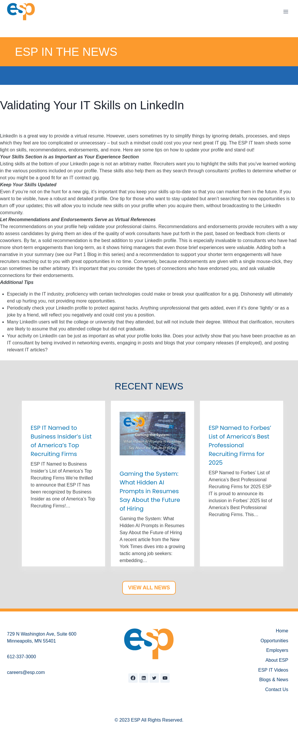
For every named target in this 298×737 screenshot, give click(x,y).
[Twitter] (154, 678)
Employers (277, 650)
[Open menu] (285, 11)
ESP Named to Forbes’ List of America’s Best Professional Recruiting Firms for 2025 (240, 445)
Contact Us (276, 689)
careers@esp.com (26, 672)
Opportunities (274, 640)
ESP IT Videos (273, 670)
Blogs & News (273, 679)
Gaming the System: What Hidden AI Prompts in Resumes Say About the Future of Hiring (150, 491)
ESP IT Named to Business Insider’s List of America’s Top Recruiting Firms (61, 441)
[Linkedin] (143, 678)
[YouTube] (165, 678)
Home (282, 630)
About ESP (276, 660)
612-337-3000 (21, 656)
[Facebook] (133, 678)
